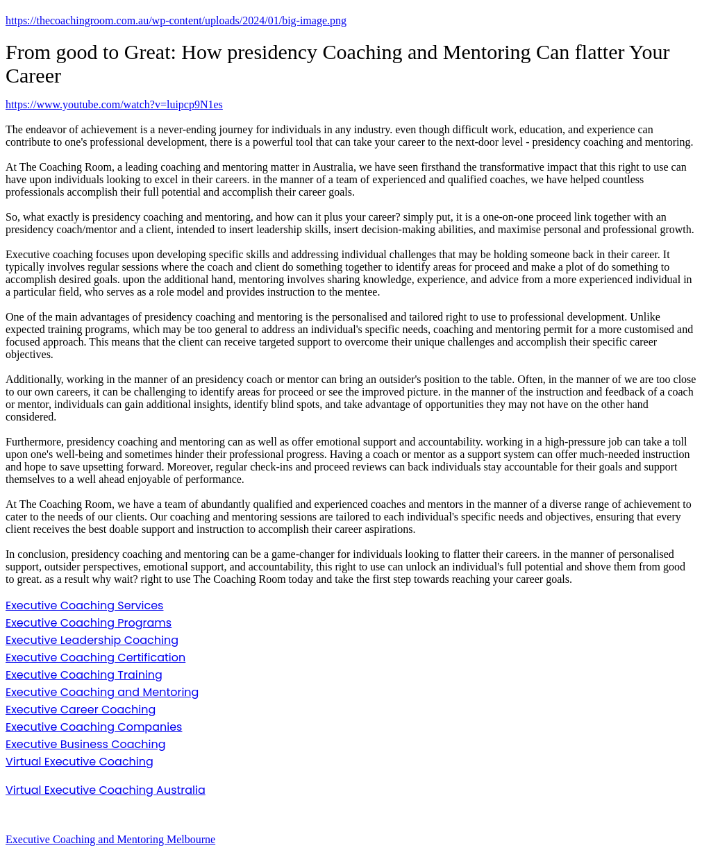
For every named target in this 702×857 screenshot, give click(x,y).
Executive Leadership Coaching (92, 640)
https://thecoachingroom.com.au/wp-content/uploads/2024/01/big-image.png (176, 20)
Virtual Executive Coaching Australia (106, 790)
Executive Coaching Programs (89, 623)
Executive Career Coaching (81, 710)
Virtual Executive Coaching (79, 762)
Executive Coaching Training (84, 675)
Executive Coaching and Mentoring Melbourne (110, 839)
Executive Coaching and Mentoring (102, 692)
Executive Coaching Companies (94, 727)
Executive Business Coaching (86, 744)
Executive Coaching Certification (95, 657)
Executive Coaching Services (84, 605)
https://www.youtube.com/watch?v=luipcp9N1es (114, 104)
